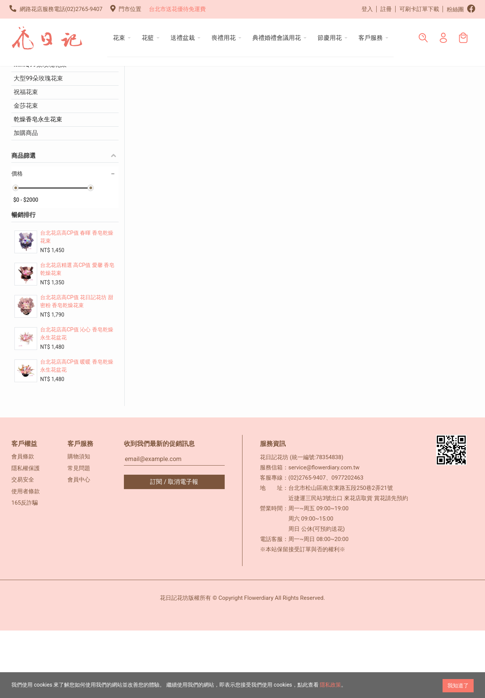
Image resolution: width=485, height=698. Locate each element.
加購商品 (26, 200)
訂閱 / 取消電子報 (174, 549)
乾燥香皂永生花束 (38, 186)
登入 (367, 9)
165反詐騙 (24, 570)
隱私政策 (330, 685)
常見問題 (78, 535)
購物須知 (78, 524)
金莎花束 (26, 173)
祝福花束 (26, 159)
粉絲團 (461, 9)
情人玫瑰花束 (32, 118)
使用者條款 (25, 558)
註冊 (386, 9)
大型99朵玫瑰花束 (38, 145)
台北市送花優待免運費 (177, 9)
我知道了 (458, 685)
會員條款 (22, 524)
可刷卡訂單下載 (419, 9)
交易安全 (22, 547)
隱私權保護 (25, 535)
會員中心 (78, 547)
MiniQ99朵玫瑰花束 (40, 132)
